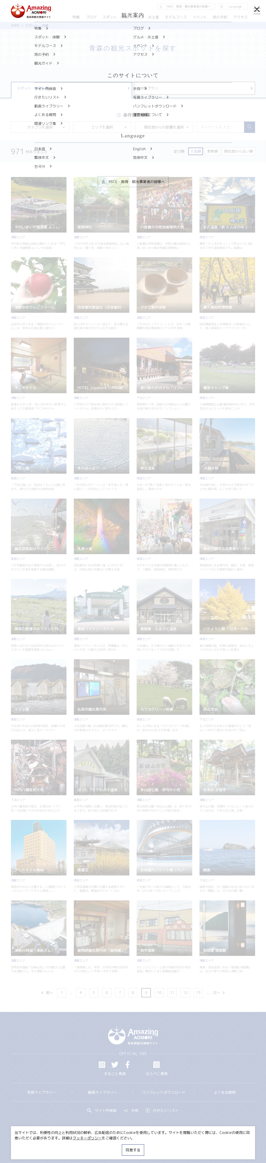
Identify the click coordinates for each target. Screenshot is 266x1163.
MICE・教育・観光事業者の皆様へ (102, 1145)
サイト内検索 (102, 1110)
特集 (76, 17)
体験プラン (197, 88)
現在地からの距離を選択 (166, 127)
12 (185, 992)
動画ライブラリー (102, 1092)
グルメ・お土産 (146, 17)
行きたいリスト (162, 1110)
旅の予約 (220, 17)
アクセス (240, 17)
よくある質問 (225, 1092)
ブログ (91, 17)
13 (198, 992)
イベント (199, 17)
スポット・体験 (115, 17)
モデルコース (176, 17)
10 (159, 992)
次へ (219, 992)
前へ (47, 992)
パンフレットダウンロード (163, 1092)
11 (172, 992)
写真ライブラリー (41, 1092)
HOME (15, 25)
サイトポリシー (150, 1145)
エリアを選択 (109, 127)
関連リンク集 (181, 1145)
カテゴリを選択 (46, 127)
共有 (131, 1110)
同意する (133, 1149)
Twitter (114, 1064)
